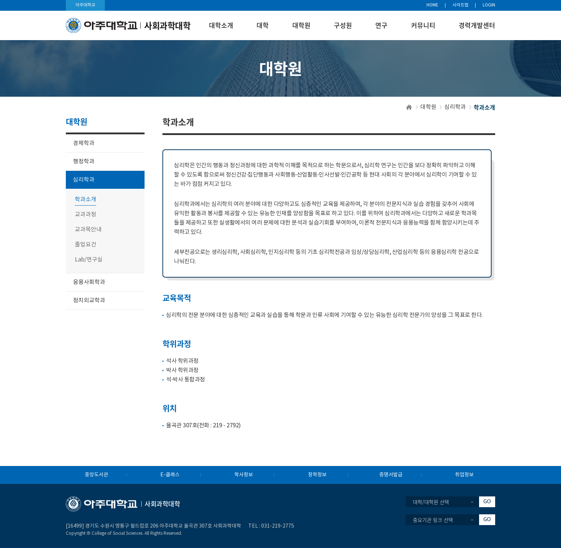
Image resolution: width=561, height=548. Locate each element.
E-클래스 (170, 475)
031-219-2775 (277, 526)
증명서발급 (391, 475)
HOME (432, 5)
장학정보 (317, 475)
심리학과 (455, 107)
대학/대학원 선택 (431, 501)
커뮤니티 (423, 25)
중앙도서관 (96, 475)
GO (487, 502)
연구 (381, 25)
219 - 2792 (226, 425)
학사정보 (243, 475)
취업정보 (464, 475)
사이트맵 (460, 5)
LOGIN (489, 5)
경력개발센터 (477, 25)
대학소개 (221, 25)
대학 (263, 25)
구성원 (343, 25)
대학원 (301, 25)
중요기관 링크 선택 (433, 519)
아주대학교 (85, 5)
